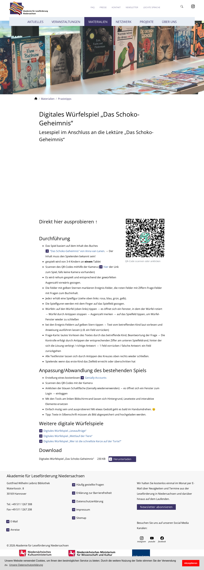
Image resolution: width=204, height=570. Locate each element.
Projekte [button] (147, 22)
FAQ (93, 7)
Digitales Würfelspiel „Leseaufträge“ (65, 431)
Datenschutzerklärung (89, 501)
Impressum (83, 509)
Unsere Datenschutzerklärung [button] (26, 565)
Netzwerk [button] (123, 22)
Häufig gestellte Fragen (90, 484)
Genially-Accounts (95, 377)
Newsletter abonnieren (156, 507)
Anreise (15, 529)
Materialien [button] (97, 22)
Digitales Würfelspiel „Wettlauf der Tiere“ (68, 436)
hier (106, 267)
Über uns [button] (169, 22)
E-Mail (14, 521)
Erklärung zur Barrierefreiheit (94, 493)
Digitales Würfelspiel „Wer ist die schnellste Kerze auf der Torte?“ (82, 441)
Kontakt (116, 7)
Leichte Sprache (151, 7)
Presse (103, 7)
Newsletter (132, 7)
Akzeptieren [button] (190, 563)
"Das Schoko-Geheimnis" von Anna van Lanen (77, 251)
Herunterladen (122, 459)
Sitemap (81, 518)
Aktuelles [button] (35, 22)
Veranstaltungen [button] (66, 22)
